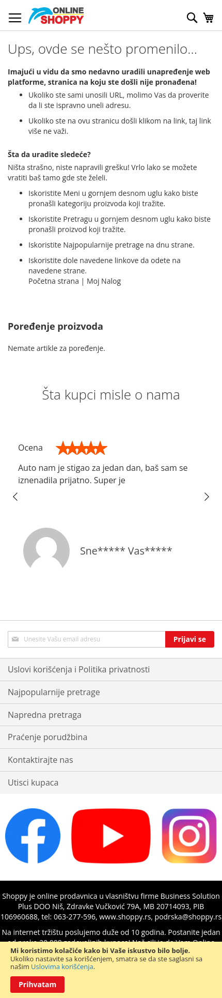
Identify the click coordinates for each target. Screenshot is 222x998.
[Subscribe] (189, 639)
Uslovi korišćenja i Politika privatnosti (79, 669)
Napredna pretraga (45, 714)
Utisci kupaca (33, 782)
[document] (111, 970)
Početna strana (53, 281)
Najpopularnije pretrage (54, 692)
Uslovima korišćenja (62, 966)
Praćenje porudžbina (47, 737)
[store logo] (56, 15)
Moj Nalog (104, 281)
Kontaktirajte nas (40, 759)
